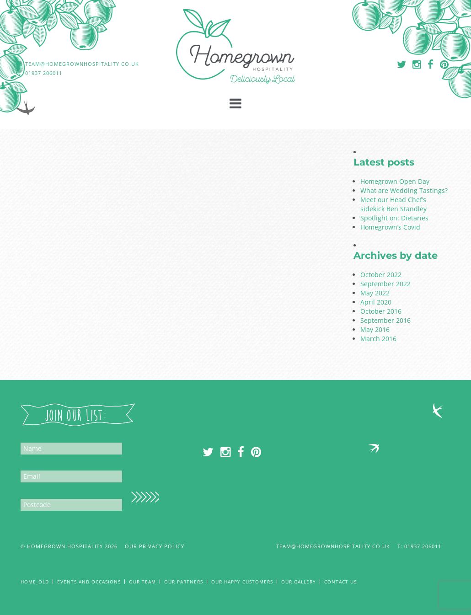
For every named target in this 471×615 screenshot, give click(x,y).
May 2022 (375, 293)
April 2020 (375, 302)
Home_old (35, 581)
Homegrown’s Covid (390, 227)
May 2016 (375, 329)
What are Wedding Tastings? (404, 190)
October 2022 (380, 274)
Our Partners (183, 581)
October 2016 (380, 311)
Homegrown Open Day (394, 181)
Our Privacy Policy (154, 546)
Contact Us (340, 581)
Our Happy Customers (242, 581)
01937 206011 (427, 546)
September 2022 (385, 283)
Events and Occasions (89, 581)
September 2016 (385, 320)
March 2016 (378, 338)
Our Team (142, 581)
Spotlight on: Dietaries (394, 218)
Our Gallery (298, 581)
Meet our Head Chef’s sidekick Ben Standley (393, 204)
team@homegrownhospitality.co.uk (333, 546)
